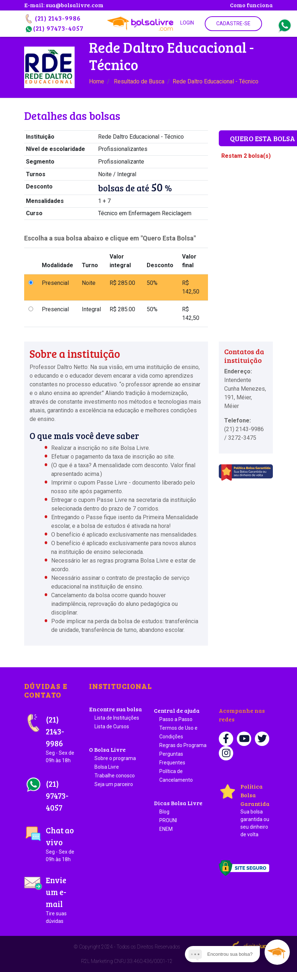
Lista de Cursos (111, 726)
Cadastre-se (233, 23)
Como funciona (251, 5)
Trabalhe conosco (114, 775)
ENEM (166, 829)
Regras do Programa (183, 745)
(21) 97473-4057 (54, 28)
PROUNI (168, 820)
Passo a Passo (175, 719)
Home (96, 81)
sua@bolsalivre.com (74, 5)
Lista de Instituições (116, 718)
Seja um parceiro (113, 784)
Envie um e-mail (62, 900)
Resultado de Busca (139, 81)
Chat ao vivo (62, 844)
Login (187, 23)
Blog (164, 812)
